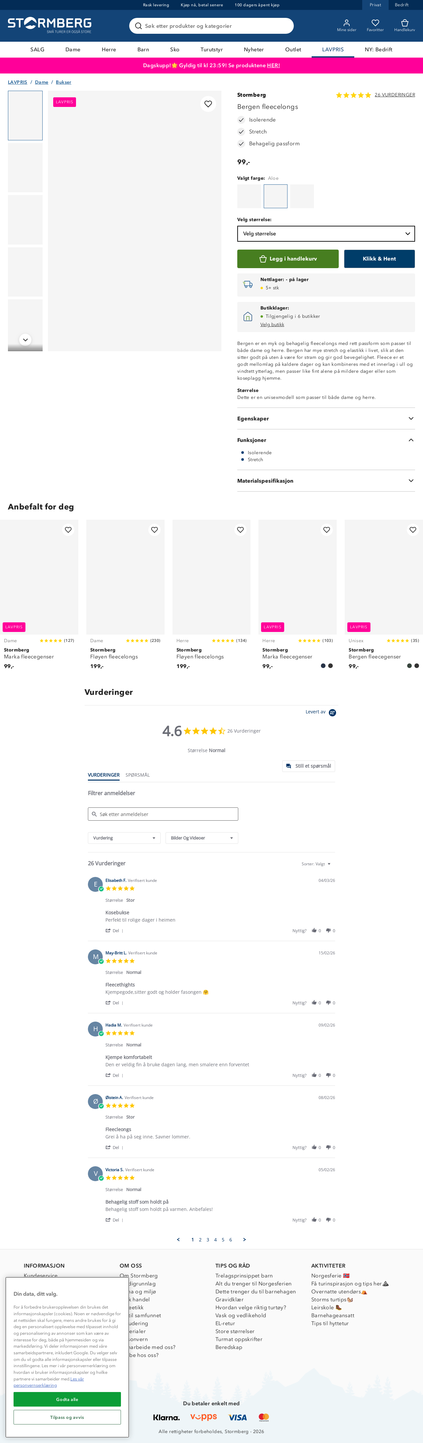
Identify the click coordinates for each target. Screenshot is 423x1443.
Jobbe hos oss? (139, 1355)
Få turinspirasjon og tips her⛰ (350, 1283)
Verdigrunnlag (138, 1283)
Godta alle (67, 1399)
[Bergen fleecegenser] (384, 598)
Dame (73, 49)
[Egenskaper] (326, 418)
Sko (174, 49)
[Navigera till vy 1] (25, 115)
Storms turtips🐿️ (332, 1299)
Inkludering (134, 1323)
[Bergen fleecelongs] (249, 196)
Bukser (63, 82)
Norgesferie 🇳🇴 (330, 1276)
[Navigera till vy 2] (25, 168)
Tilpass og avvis (67, 1417)
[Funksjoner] (326, 440)
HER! (273, 65)
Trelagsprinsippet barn (244, 1276)
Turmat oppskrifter (238, 1339)
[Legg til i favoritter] (208, 104)
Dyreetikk (132, 1307)
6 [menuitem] (230, 1240)
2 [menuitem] (200, 1240)
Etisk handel (135, 1299)
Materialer (133, 1331)
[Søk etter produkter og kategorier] (213, 26)
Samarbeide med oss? (148, 1347)
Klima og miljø (138, 1291)
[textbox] (333, 866)
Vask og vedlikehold (240, 1315)
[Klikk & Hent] (379, 259)
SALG (37, 49)
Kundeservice (41, 1276)
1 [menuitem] (192, 1240)
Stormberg (251, 95)
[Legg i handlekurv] (288, 259)
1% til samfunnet (140, 1315)
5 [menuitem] (223, 1240)
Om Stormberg (139, 1276)
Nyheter (254, 49)
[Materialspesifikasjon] (326, 481)
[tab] (308, 766)
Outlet (293, 49)
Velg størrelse (327, 234)
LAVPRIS (333, 49)
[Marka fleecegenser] (39, 598)
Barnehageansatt (332, 1315)
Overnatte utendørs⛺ (339, 1291)
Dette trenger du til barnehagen (255, 1291)
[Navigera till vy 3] (25, 220)
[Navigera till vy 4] (25, 272)
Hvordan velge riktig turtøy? (250, 1307)
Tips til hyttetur (330, 1323)
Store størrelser (234, 1331)
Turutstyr (212, 49)
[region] (67, 1357)
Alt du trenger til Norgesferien (253, 1283)
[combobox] (124, 838)
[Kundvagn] (404, 26)
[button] (115, 930)
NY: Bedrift (378, 49)
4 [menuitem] (215, 1240)
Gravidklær (229, 1299)
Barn (143, 49)
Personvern (134, 1339)
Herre (109, 49)
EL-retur (225, 1323)
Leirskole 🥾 (326, 1307)
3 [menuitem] (208, 1240)
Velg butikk (272, 324)
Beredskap (229, 1347)
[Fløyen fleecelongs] (125, 598)
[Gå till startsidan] (50, 26)
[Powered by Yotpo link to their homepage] (322, 713)
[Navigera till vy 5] (25, 324)
